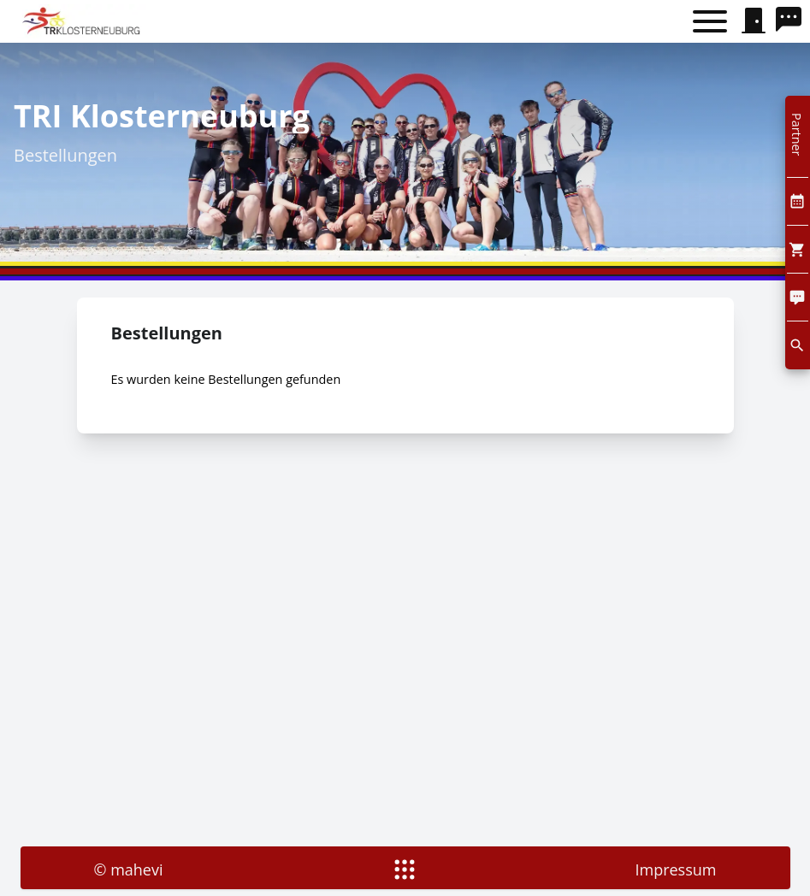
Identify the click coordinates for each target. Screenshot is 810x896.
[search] (793, 21)
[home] (83, 21)
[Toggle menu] (710, 21)
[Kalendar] (797, 201)
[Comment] (797, 297)
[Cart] (797, 249)
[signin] (753, 21)
